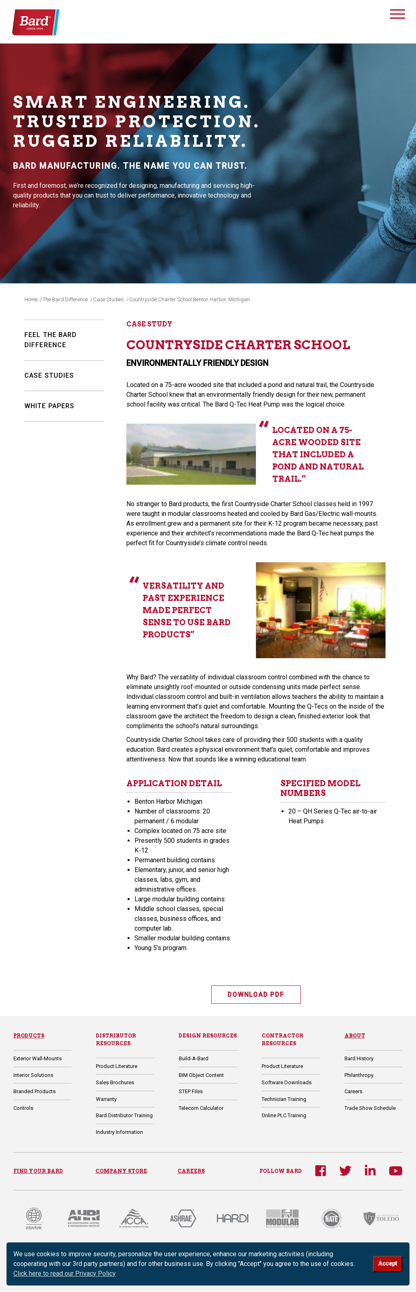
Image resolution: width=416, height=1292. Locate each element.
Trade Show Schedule (370, 1108)
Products (28, 1036)
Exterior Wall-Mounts (37, 1059)
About (354, 1036)
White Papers (49, 406)
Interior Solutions (33, 1075)
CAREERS (191, 1171)
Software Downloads (287, 1083)
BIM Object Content (201, 1075)
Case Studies (108, 299)
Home (30, 299)
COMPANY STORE (121, 1171)
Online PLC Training (284, 1116)
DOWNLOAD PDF (256, 994)
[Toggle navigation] (397, 15)
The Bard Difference (65, 299)
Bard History (358, 1059)
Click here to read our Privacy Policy (64, 1273)
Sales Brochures (115, 1083)
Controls (23, 1108)
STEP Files (191, 1092)
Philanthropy (358, 1075)
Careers (353, 1092)
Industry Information (119, 1132)
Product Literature (116, 1067)
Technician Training (284, 1099)
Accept (387, 1263)
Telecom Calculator (201, 1108)
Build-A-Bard (193, 1059)
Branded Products (34, 1092)
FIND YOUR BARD (38, 1171)
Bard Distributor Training (124, 1116)
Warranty (106, 1099)
